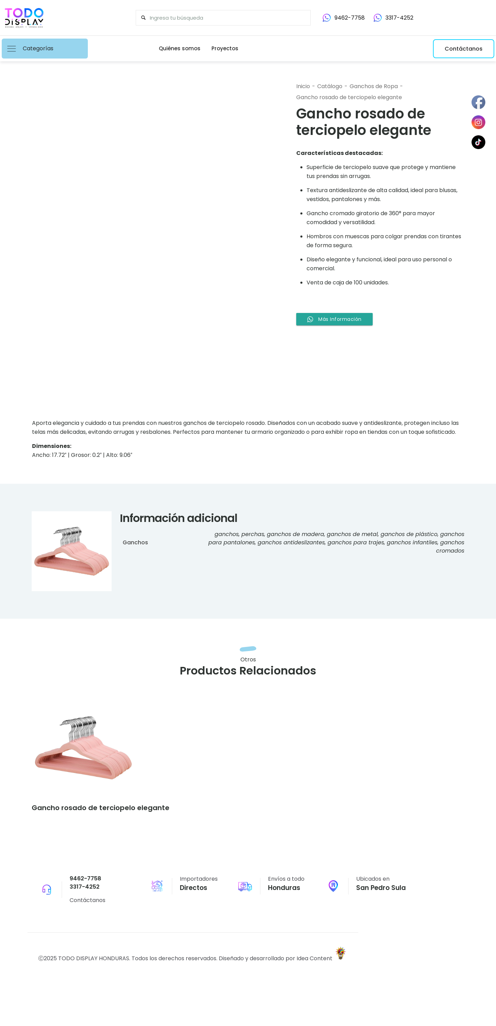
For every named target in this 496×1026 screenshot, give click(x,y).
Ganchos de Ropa (374, 86)
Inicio (303, 86)
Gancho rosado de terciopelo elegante (349, 97)
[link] (83, 751)
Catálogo (329, 86)
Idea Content (315, 965)
